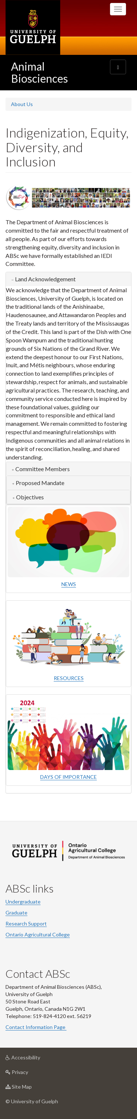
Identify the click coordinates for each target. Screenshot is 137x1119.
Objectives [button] (30, 496)
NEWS (68, 584)
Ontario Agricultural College (37, 934)
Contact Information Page (35, 1027)
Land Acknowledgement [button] (45, 278)
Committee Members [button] (42, 468)
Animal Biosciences (39, 72)
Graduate (16, 912)
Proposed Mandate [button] (40, 482)
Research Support (26, 923)
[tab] (68, 279)
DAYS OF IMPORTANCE (68, 777)
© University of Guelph (31, 1101)
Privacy (28, 1073)
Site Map (30, 1088)
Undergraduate (23, 901)
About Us (22, 104)
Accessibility (34, 1059)
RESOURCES (69, 678)
